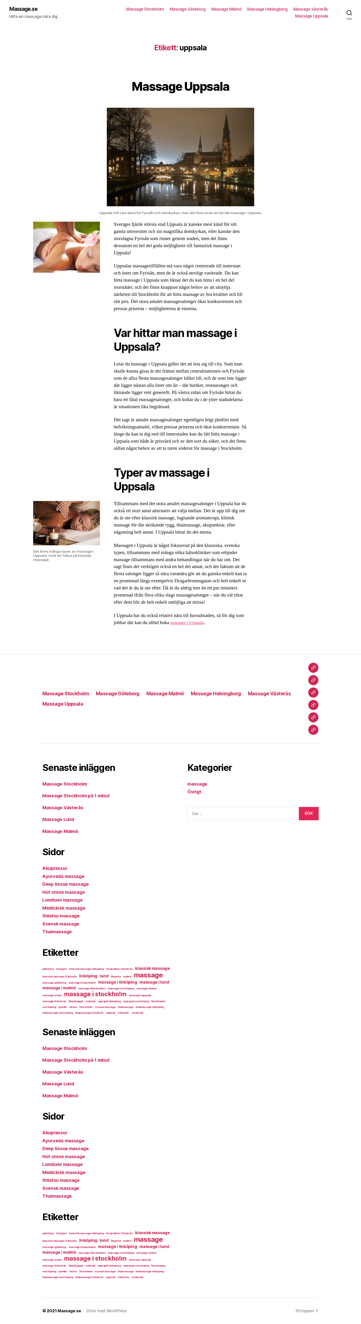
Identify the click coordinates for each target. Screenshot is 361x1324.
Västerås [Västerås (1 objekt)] (123, 1013)
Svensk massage (62, 924)
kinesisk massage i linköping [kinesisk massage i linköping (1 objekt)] (86, 969)
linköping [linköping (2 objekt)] (88, 976)
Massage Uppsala (311, 16)
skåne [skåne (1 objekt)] (73, 1007)
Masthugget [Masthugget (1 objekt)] (76, 1001)
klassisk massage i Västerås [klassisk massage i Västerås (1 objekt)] (59, 976)
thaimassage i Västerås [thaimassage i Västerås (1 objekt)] (89, 1013)
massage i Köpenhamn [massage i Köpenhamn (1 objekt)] (82, 983)
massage (198, 784)
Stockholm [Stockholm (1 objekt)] (86, 1007)
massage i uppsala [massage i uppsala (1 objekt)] (140, 995)
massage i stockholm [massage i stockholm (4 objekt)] (95, 994)
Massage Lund (59, 819)
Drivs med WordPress (107, 1311)
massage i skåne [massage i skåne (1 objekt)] (146, 988)
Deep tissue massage (67, 884)
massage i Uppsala (188, 623)
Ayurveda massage (64, 876)
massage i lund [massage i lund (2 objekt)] (154, 982)
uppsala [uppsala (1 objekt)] (110, 1013)
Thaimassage (58, 932)
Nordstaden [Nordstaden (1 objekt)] (158, 1001)
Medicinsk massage (65, 908)
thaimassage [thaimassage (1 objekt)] (125, 1007)
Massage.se (24, 9)
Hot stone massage (64, 892)
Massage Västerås (310, 9)
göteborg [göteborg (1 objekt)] (48, 969)
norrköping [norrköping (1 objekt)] (49, 1007)
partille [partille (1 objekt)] (62, 1007)
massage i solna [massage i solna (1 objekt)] (51, 995)
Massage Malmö (226, 9)
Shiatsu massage (62, 916)
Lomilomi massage (64, 900)
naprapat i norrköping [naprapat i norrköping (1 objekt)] (136, 1001)
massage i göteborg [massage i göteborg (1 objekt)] (54, 983)
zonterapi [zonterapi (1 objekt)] (137, 1013)
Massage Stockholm (145, 9)
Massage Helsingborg (267, 9)
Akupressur (56, 868)
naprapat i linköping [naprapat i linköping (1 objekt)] (109, 1001)
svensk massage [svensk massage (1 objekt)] (105, 1007)
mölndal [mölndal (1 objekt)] (90, 1001)
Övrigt (194, 792)
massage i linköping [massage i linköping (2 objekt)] (117, 982)
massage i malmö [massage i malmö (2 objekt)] (59, 988)
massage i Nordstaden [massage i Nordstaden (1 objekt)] (92, 988)
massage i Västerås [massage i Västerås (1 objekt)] (54, 1001)
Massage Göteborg (188, 9)
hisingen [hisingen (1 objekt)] (61, 969)
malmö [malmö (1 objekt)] (127, 976)
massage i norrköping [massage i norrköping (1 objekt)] (121, 988)
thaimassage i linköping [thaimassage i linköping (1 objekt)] (150, 1007)
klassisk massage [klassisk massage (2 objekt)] (152, 968)
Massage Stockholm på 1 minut (78, 796)
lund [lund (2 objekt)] (104, 976)
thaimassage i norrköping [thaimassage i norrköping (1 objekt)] (57, 1013)
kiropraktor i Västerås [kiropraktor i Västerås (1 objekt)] (119, 969)
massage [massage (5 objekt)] (148, 975)
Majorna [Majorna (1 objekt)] (116, 976)
